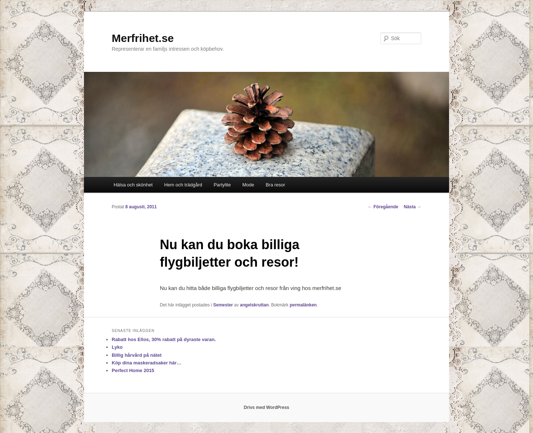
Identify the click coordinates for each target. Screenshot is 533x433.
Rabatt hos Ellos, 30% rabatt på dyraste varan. (164, 339)
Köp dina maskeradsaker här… (146, 363)
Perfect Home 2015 (133, 370)
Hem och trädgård (183, 184)
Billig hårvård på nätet (137, 355)
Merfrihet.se (143, 38)
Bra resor (275, 184)
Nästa (412, 206)
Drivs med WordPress (266, 407)
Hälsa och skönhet (133, 184)
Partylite (222, 184)
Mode (248, 184)
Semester (223, 305)
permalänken (303, 305)
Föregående (383, 206)
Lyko (117, 347)
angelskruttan (254, 305)
